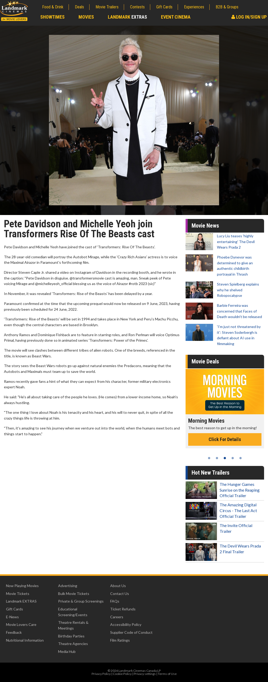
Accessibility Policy (125, 624)
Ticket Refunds (123, 609)
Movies (86, 17)
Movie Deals (205, 361)
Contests (137, 6)
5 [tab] (240, 458)
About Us (118, 585)
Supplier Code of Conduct (131, 632)
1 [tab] (209, 458)
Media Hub (67, 651)
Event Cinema (176, 17)
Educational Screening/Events (72, 612)
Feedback (14, 632)
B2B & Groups (227, 6)
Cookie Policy (122, 674)
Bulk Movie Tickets (73, 593)
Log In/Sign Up (249, 17)
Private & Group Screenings (81, 601)
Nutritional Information (25, 640)
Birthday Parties (71, 636)
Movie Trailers (107, 6)
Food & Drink (52, 6)
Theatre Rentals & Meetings (73, 625)
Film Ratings (120, 640)
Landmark (127, 17)
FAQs (114, 601)
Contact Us (119, 593)
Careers (116, 617)
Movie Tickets (17, 593)
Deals (79, 6)
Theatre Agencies (73, 643)
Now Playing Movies (22, 585)
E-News (12, 617)
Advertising (67, 585)
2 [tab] (217, 458)
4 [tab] (232, 458)
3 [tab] (224, 458)
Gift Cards (164, 6)
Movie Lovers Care (21, 624)
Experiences (194, 6)
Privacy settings (145, 674)
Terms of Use (167, 674)
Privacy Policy (101, 674)
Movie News (205, 225)
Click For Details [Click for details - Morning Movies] (225, 439)
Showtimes (52, 17)
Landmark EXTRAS (21, 601)
